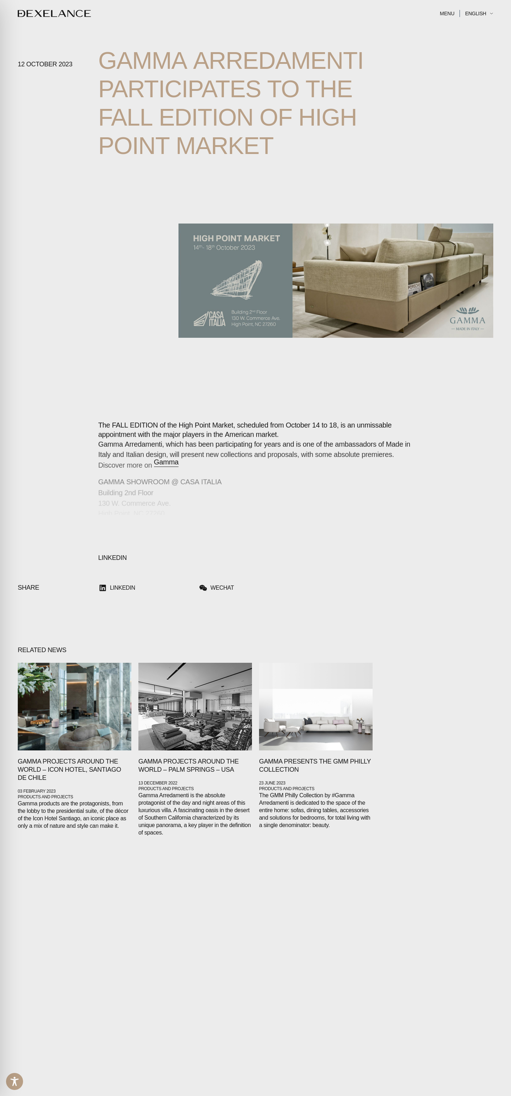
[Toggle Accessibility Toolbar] (14, 1081)
